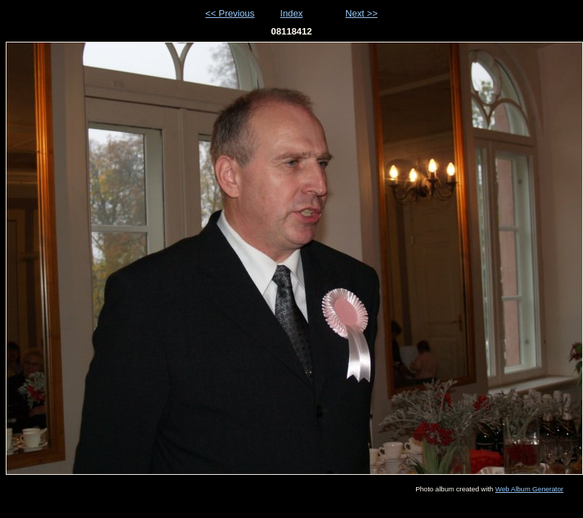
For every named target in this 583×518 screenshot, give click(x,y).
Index (291, 13)
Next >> (361, 13)
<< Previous (229, 13)
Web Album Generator (529, 489)
